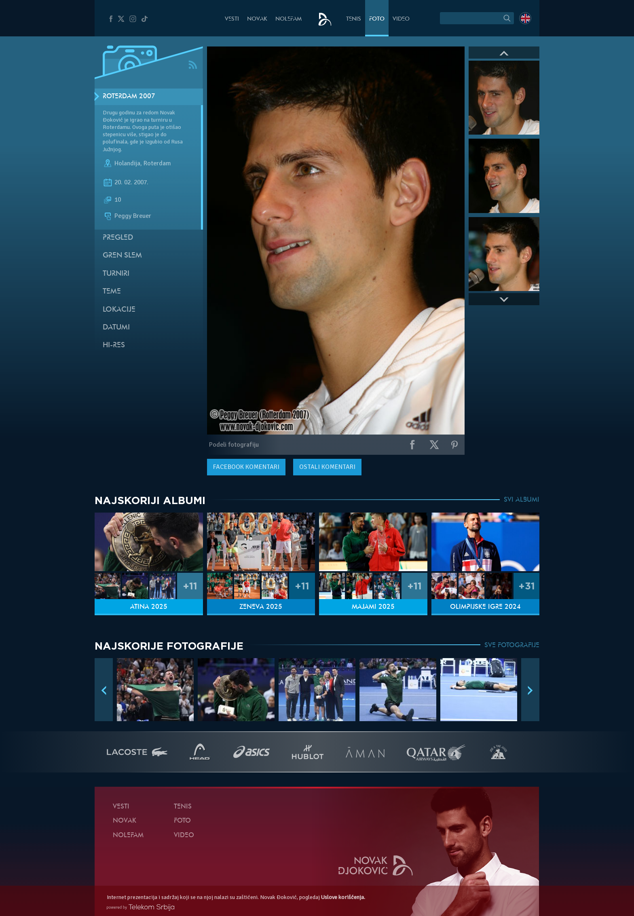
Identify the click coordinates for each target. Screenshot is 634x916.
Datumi (116, 327)
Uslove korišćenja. (343, 897)
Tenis (353, 19)
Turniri (116, 274)
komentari (246, 467)
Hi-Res (114, 345)
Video (401, 19)
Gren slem (122, 256)
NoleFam (288, 19)
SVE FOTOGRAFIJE (511, 645)
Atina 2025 (148, 607)
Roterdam (157, 163)
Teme (112, 291)
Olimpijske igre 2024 (485, 607)
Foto (377, 19)
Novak (257, 19)
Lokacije (119, 310)
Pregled (118, 238)
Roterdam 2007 (129, 96)
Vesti (232, 19)
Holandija (127, 163)
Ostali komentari (327, 467)
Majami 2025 (373, 607)
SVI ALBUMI (521, 500)
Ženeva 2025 (260, 607)
